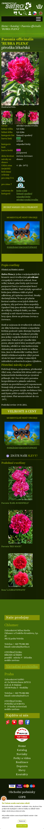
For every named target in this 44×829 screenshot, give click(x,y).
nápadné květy (23, 196)
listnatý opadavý (24, 193)
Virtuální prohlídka (22, 666)
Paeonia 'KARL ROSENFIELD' (15, 503)
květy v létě (21, 190)
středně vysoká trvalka (27, 199)
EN (40, 12)
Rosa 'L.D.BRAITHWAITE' (13, 590)
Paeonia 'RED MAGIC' (11, 546)
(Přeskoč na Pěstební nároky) (12, 269)
